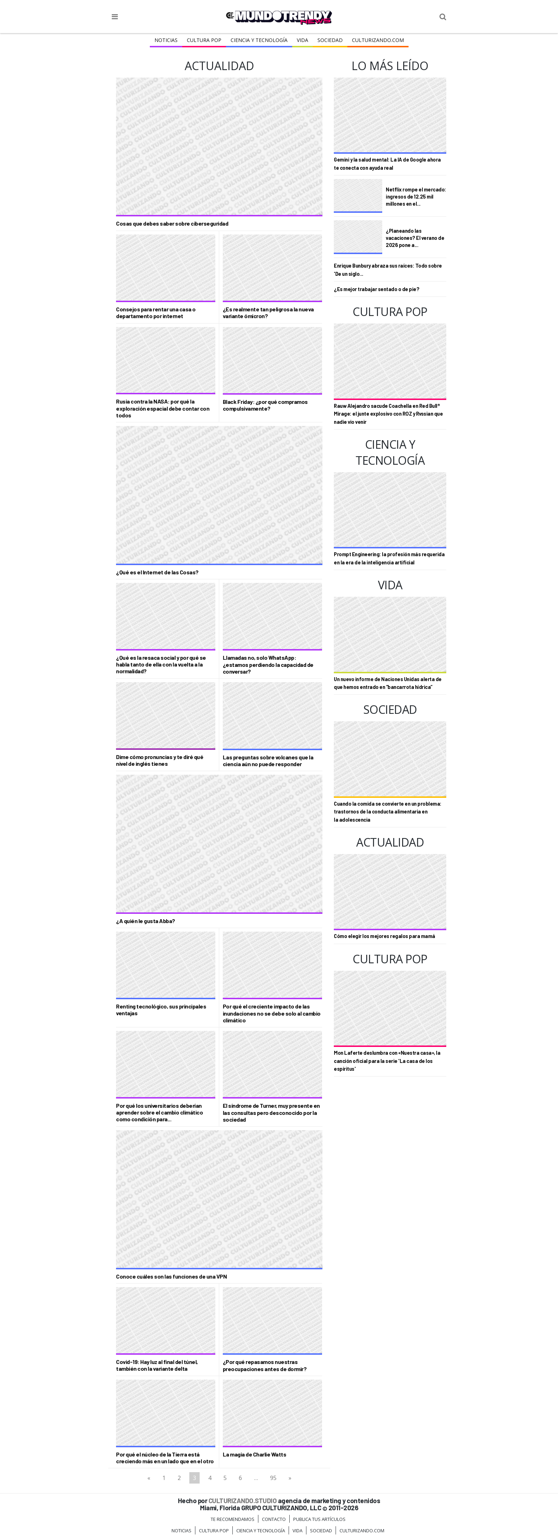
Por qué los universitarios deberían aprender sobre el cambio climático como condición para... (159, 1112)
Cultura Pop (204, 40)
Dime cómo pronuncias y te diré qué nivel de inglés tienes (159, 760)
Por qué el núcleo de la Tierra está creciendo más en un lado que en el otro (165, 1457)
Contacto (274, 1519)
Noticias (166, 40)
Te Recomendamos (232, 1519)
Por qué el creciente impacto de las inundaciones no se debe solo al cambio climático (272, 1013)
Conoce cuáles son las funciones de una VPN (171, 1276)
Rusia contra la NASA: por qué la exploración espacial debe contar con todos (162, 408)
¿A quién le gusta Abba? (145, 920)
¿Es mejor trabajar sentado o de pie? (376, 289)
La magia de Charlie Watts (254, 1454)
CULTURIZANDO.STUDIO (243, 1500)
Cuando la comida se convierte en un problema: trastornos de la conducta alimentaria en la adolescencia (388, 812)
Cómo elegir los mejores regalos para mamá (384, 936)
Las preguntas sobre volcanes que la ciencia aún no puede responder (268, 760)
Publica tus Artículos (319, 1519)
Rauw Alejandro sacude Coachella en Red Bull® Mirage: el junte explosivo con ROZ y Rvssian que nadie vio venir (388, 414)
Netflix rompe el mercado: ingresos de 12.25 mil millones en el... (416, 196)
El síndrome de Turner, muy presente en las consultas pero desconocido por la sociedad (271, 1112)
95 (273, 1478)
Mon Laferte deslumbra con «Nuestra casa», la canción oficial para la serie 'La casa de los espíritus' (387, 1061)
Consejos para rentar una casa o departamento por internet (156, 312)
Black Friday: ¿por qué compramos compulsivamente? (265, 405)
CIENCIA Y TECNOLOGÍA (259, 40)
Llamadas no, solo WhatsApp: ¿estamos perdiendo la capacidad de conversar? (268, 664)
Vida (302, 40)
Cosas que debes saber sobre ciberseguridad (172, 223)
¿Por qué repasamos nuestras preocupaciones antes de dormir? (265, 1365)
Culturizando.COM (378, 40)
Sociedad (330, 40)
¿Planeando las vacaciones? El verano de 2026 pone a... (415, 237)
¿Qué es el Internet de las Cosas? (157, 572)
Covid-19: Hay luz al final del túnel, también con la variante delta (157, 1365)
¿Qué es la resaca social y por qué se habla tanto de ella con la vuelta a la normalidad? (161, 664)
